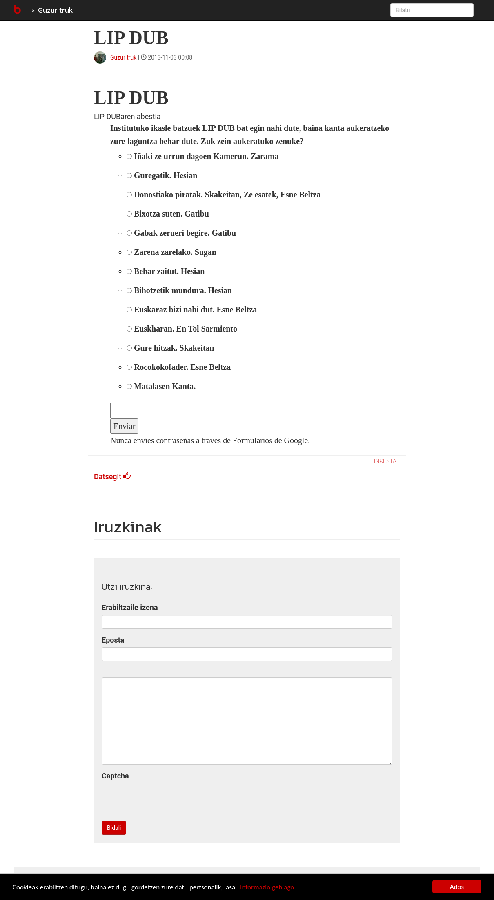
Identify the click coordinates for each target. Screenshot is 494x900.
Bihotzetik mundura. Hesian (179, 290)
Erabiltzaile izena (130, 607)
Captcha (115, 776)
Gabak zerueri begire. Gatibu (181, 232)
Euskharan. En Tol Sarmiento (182, 328)
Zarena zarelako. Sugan (171, 252)
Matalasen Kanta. (161, 386)
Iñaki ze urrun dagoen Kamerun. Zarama (202, 156)
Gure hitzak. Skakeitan (170, 347)
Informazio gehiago (267, 887)
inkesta (385, 461)
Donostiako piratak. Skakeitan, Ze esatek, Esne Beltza (223, 194)
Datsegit (112, 476)
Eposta (113, 640)
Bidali (114, 828)
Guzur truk (55, 9)
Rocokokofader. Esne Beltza (179, 367)
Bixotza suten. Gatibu (168, 213)
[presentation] (164, 799)
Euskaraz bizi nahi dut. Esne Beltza (192, 309)
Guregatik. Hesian (162, 175)
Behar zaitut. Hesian (166, 271)
